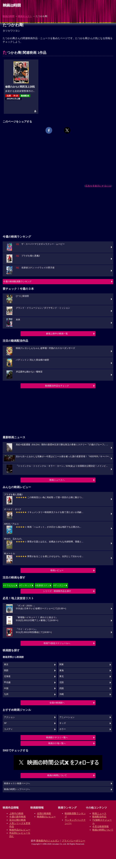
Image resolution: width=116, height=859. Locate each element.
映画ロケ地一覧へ (57, 743)
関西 (6, 670)
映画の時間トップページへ (17, 789)
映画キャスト (25, 16)
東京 (6, 664)
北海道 (7, 676)
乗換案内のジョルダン (48, 840)
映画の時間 (8, 16)
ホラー (62, 729)
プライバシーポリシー (73, 840)
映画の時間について (57, 775)
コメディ (8, 729)
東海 (61, 670)
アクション (9, 717)
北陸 (61, 682)
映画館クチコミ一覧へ (57, 737)
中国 (6, 688)
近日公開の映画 (17, 820)
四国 (61, 688)
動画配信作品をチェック (57, 385)
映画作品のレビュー (19, 829)
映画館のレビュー (46, 816)
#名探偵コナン (42, 585)
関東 (61, 664)
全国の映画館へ (57, 702)
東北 (61, 676)
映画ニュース (99, 813)
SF (5, 723)
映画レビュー (57, 570)
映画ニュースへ (57, 480)
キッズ (62, 723)
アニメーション (66, 717)
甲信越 (7, 682)
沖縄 (61, 694)
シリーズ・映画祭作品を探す (57, 591)
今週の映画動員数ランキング (17, 281)
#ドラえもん (9, 585)
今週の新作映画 (17, 816)
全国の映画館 (44, 813)
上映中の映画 (16, 813)
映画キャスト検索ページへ (17, 783)
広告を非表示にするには (98, 185)
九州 (6, 694)
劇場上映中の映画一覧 (57, 333)
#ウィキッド (25, 585)
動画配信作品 (99, 816)
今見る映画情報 (100, 826)
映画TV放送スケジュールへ (57, 643)
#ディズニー (59, 585)
